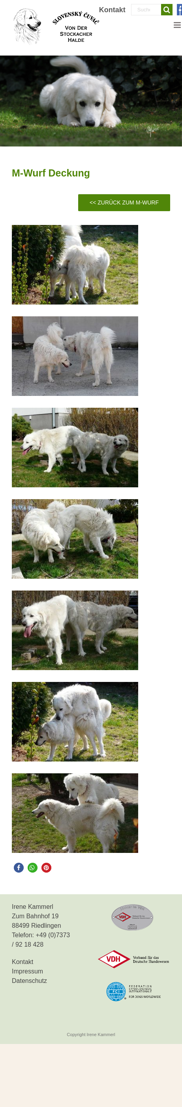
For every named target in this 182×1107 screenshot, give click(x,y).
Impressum (27, 971)
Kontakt (22, 961)
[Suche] (167, 9)
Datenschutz (29, 980)
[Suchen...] (146, 9)
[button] (19, 868)
